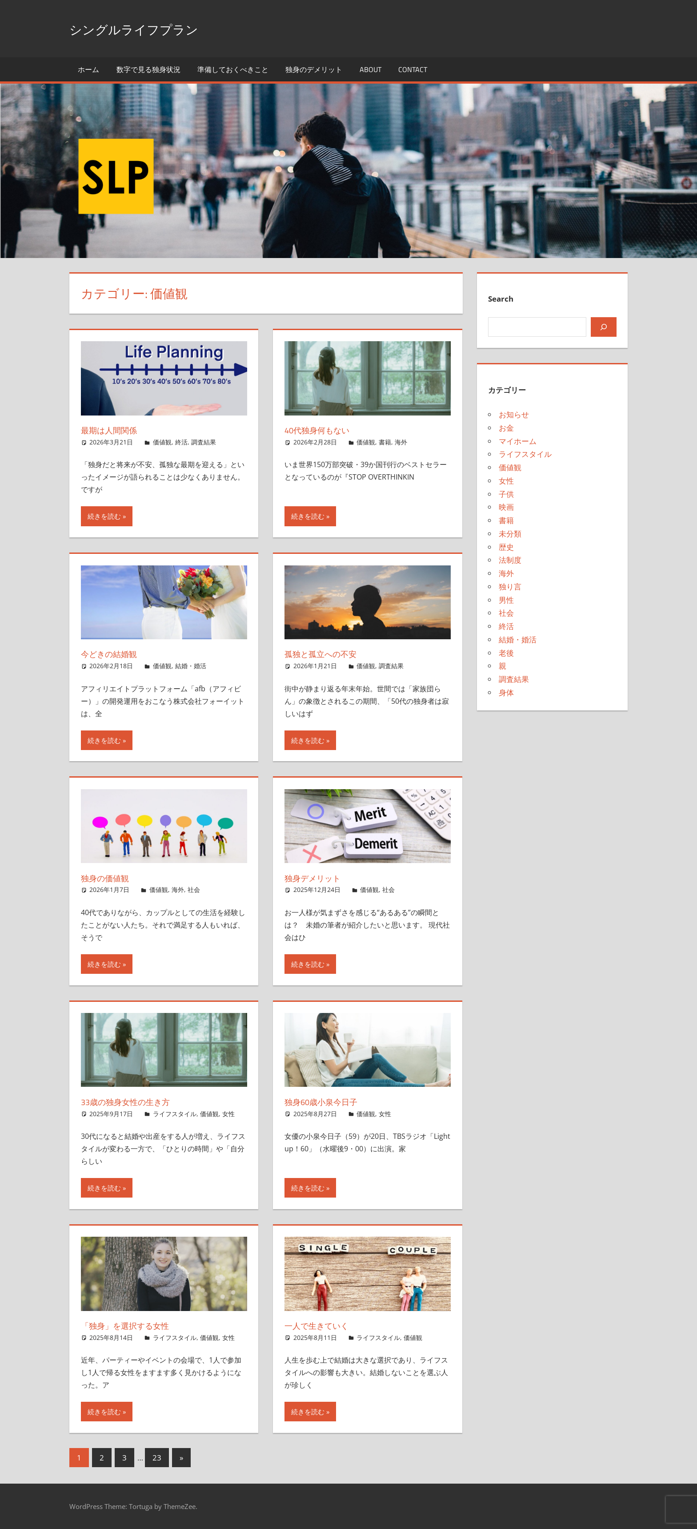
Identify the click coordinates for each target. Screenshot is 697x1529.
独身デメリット (319, 877)
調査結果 (203, 442)
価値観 (162, 442)
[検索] (604, 327)
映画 (506, 507)
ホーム (88, 69)
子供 (506, 494)
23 (156, 1457)
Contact (412, 69)
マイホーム (518, 441)
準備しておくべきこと (232, 69)
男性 (506, 600)
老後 (506, 653)
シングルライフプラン (151, 28)
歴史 (506, 547)
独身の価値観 (110, 877)
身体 (506, 692)
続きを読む (104, 516)
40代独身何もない (324, 429)
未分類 (510, 533)
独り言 (510, 586)
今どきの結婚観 (116, 653)
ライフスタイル (174, 1113)
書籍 (385, 442)
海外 (401, 442)
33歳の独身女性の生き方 (136, 1101)
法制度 (510, 560)
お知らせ (514, 414)
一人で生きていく (324, 1325)
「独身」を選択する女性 (135, 1325)
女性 (228, 1113)
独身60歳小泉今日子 (328, 1101)
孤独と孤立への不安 (329, 653)
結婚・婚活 (190, 666)
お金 (506, 428)
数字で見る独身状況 (148, 69)
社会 (194, 889)
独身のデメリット (313, 69)
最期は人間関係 (115, 429)
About (370, 69)
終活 (181, 442)
